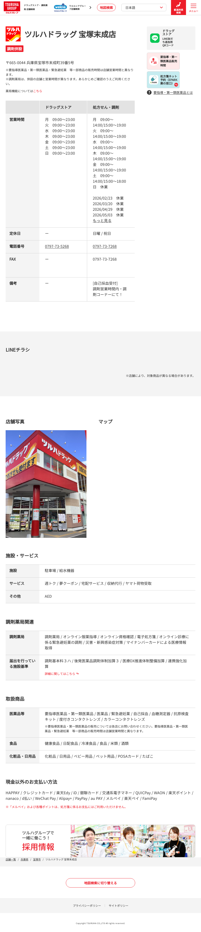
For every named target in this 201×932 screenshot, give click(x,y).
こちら (37, 91)
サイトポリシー (118, 905)
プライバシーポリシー (87, 905)
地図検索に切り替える (100, 883)
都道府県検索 (178, 7)
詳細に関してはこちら (62, 673)
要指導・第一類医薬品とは (170, 92)
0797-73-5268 (57, 246)
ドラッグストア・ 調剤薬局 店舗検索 (26, 7)
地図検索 (106, 7)
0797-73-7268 (105, 246)
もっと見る (102, 220)
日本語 (144, 7)
